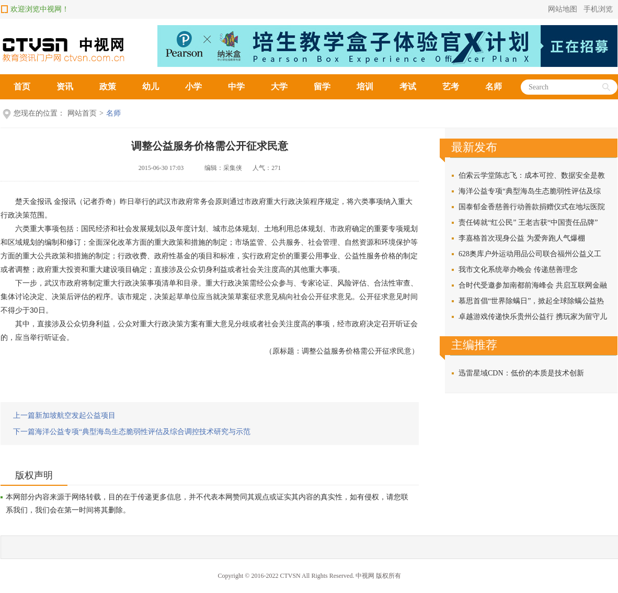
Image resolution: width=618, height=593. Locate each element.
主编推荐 (474, 344)
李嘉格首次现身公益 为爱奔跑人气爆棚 (522, 238)
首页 (22, 86)
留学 (322, 86)
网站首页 (82, 113)
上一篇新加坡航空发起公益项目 (64, 415)
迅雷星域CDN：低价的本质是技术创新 (521, 373)
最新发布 (474, 147)
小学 (193, 86)
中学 (236, 86)
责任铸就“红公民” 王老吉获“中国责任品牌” (528, 222)
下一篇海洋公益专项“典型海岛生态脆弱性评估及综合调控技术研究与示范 (131, 432)
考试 (407, 86)
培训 (365, 86)
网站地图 (562, 9)
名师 (493, 86)
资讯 (64, 86)
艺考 (450, 86)
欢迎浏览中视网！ (39, 9)
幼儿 (150, 86)
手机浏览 (598, 9)
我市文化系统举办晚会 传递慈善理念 (518, 269)
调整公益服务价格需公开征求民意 (209, 146)
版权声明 (34, 475)
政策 (107, 86)
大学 (279, 86)
